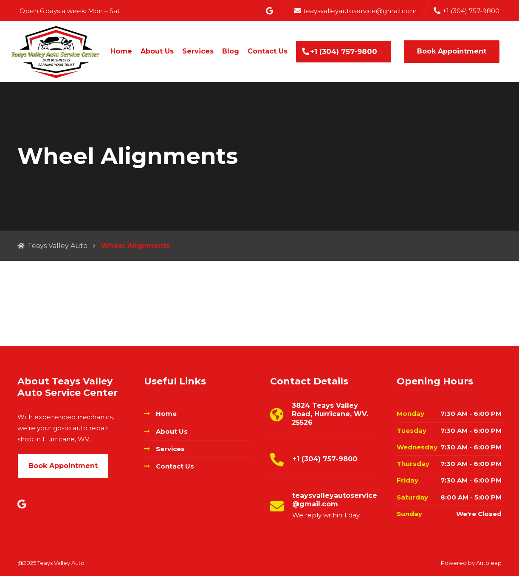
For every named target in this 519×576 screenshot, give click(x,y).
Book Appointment (451, 51)
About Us (157, 51)
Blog (230, 51)
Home (121, 51)
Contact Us (268, 51)
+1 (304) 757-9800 (343, 51)
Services (198, 51)
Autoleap (489, 562)
